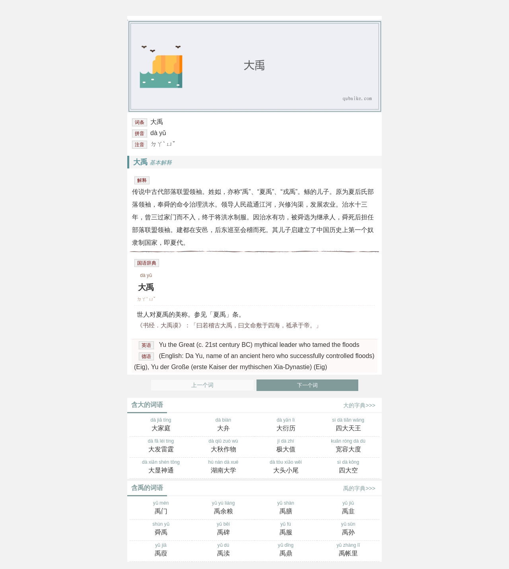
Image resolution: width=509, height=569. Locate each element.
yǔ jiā (161, 550)
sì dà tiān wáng (348, 425)
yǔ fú (285, 529)
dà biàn (223, 425)
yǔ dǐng (285, 550)
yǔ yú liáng (223, 508)
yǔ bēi (223, 529)
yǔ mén (161, 508)
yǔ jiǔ (348, 508)
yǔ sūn (348, 529)
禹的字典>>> (359, 488)
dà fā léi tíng (161, 446)
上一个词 (202, 385)
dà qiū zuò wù (223, 446)
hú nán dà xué (223, 467)
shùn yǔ (161, 529)
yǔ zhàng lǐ (348, 550)
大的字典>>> (359, 405)
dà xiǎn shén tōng (161, 467)
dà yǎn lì (285, 425)
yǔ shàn (285, 508)
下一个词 (307, 385)
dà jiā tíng (161, 425)
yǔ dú (223, 550)
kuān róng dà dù (348, 446)
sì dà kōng (348, 467)
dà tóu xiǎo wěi (285, 467)
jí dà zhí (285, 446)
